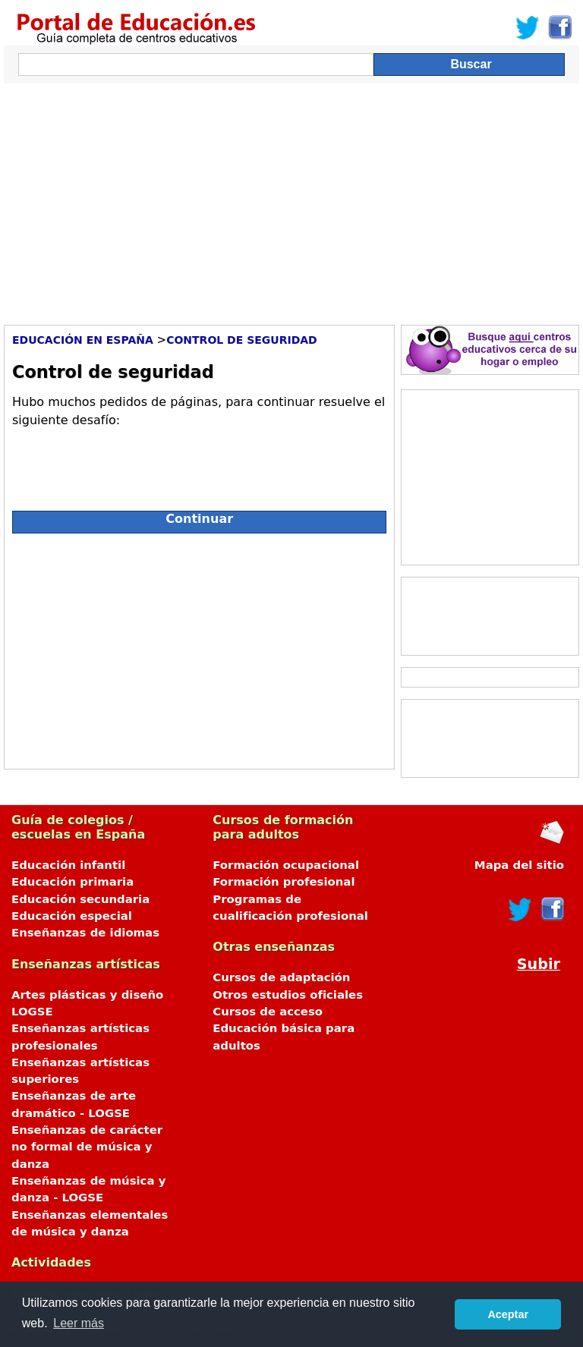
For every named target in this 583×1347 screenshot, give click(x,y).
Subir (538, 964)
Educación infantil (68, 865)
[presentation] (127, 463)
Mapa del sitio (519, 865)
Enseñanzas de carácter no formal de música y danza (86, 1147)
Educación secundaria (80, 899)
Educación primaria (72, 882)
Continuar (199, 518)
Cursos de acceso (268, 1011)
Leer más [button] (78, 1323)
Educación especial (71, 916)
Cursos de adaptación (281, 977)
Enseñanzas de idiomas (85, 932)
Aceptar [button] (507, 1314)
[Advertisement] (291, 200)
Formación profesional (284, 882)
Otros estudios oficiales (288, 995)
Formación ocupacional (286, 865)
